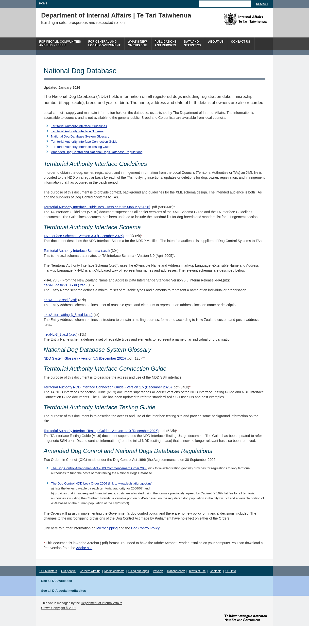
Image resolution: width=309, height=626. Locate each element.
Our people (68, 571)
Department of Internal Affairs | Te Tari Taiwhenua (116, 15)
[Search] (225, 3)
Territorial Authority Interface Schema (77, 131)
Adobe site (84, 548)
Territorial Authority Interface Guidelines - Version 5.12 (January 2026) (97, 207)
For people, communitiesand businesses (60, 43)
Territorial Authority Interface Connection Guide (84, 141)
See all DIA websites (56, 581)
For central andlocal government (104, 43)
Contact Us (240, 41)
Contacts (215, 571)
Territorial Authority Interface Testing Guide (81, 147)
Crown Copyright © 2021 (58, 608)
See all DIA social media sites (63, 590)
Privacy (158, 571)
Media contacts (114, 571)
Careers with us (90, 571)
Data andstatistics (192, 43)
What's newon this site (137, 43)
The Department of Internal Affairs (234, 19)
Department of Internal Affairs (101, 603)
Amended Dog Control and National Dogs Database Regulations (96, 152)
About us (216, 41)
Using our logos (138, 571)
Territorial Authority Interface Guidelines (79, 126)
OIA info (230, 571)
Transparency (176, 571)
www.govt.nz (245, 617)
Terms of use (197, 571)
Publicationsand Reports (165, 43)
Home (43, 3)
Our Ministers (48, 571)
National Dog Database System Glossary (80, 136)
